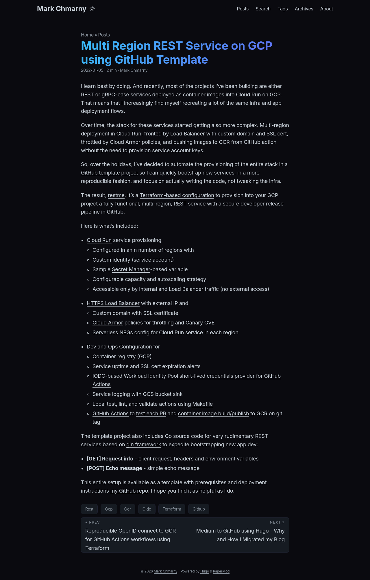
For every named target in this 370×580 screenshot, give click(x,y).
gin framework (143, 444)
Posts (104, 35)
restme (116, 195)
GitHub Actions (110, 413)
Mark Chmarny (61, 8)
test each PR (151, 413)
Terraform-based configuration (177, 195)
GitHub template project (109, 173)
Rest (89, 508)
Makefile (202, 404)
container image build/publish (213, 413)
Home (87, 35)
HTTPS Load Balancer (113, 303)
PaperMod (221, 571)
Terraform (172, 508)
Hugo (204, 571)
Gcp (108, 508)
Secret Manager (131, 269)
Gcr (127, 508)
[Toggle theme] (92, 8)
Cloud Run (99, 240)
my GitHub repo (129, 491)
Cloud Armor (107, 323)
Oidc (147, 508)
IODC (98, 376)
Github (199, 508)
